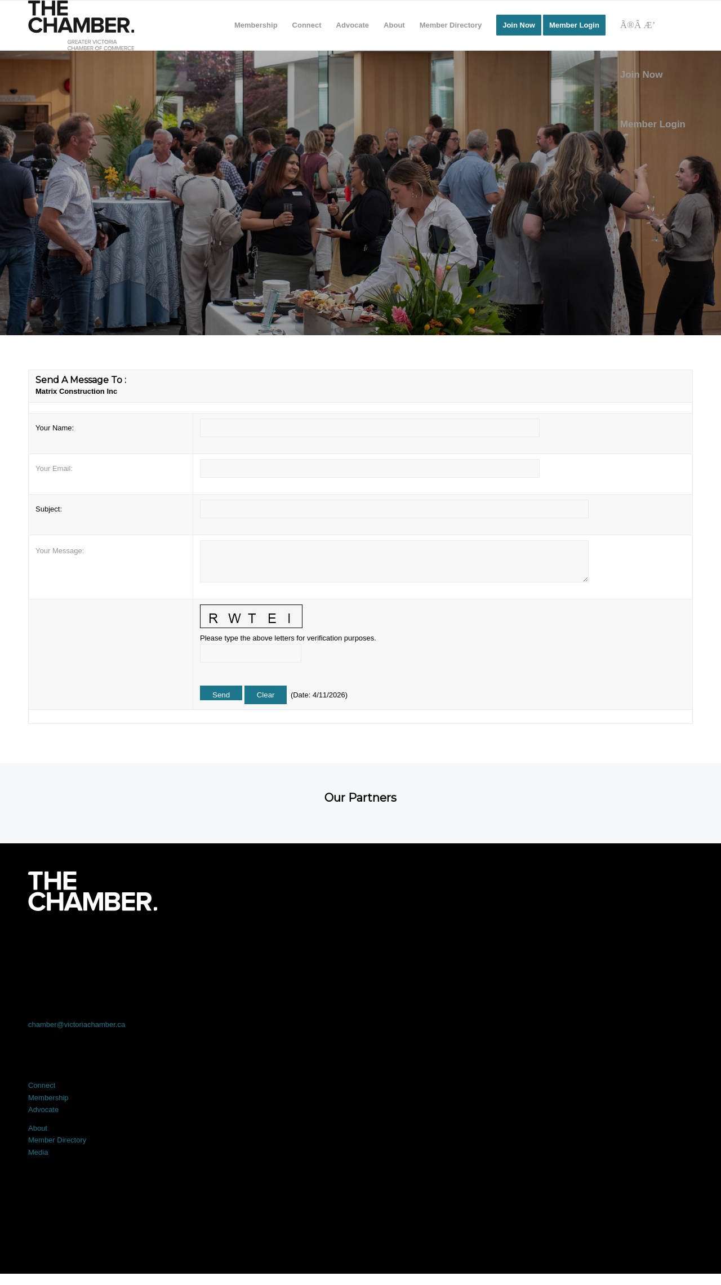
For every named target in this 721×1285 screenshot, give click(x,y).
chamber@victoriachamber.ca (76, 1024)
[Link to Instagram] (493, 942)
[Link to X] (227, 942)
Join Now (641, 74)
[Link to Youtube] (626, 942)
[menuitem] (256, 25)
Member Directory (57, 1140)
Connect (41, 1085)
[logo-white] (92, 891)
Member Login (653, 124)
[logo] (81, 25)
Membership (48, 1097)
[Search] (653, 25)
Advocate (43, 1109)
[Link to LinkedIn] (360, 942)
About (37, 1128)
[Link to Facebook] (94, 942)
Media (38, 1152)
